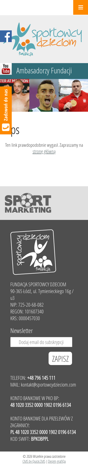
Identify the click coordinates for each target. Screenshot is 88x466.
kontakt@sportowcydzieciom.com (48, 384)
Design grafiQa (57, 461)
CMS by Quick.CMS (34, 461)
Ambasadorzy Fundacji (44, 70)
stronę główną (44, 151)
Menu (80, 7)
